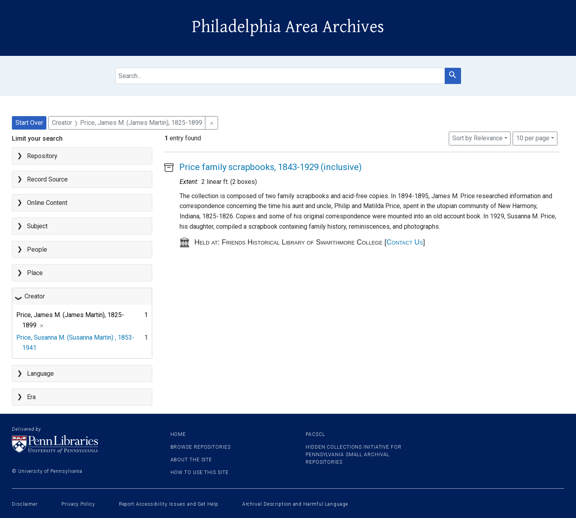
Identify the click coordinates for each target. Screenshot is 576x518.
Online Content (47, 202)
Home (178, 434)
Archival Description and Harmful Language (295, 504)
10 (532, 137)
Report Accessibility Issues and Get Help (168, 504)
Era (31, 397)
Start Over (29, 122)
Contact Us (405, 242)
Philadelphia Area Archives (288, 27)
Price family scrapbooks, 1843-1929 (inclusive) (270, 167)
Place (35, 273)
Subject (37, 226)
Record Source (47, 179)
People (37, 249)
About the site (191, 460)
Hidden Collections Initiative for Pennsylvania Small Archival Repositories (354, 454)
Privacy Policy (78, 504)
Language (40, 373)
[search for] (280, 76)
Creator (35, 296)
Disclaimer (25, 504)
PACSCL (315, 434)
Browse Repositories (200, 447)
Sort (477, 138)
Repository (42, 156)
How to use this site (199, 472)
